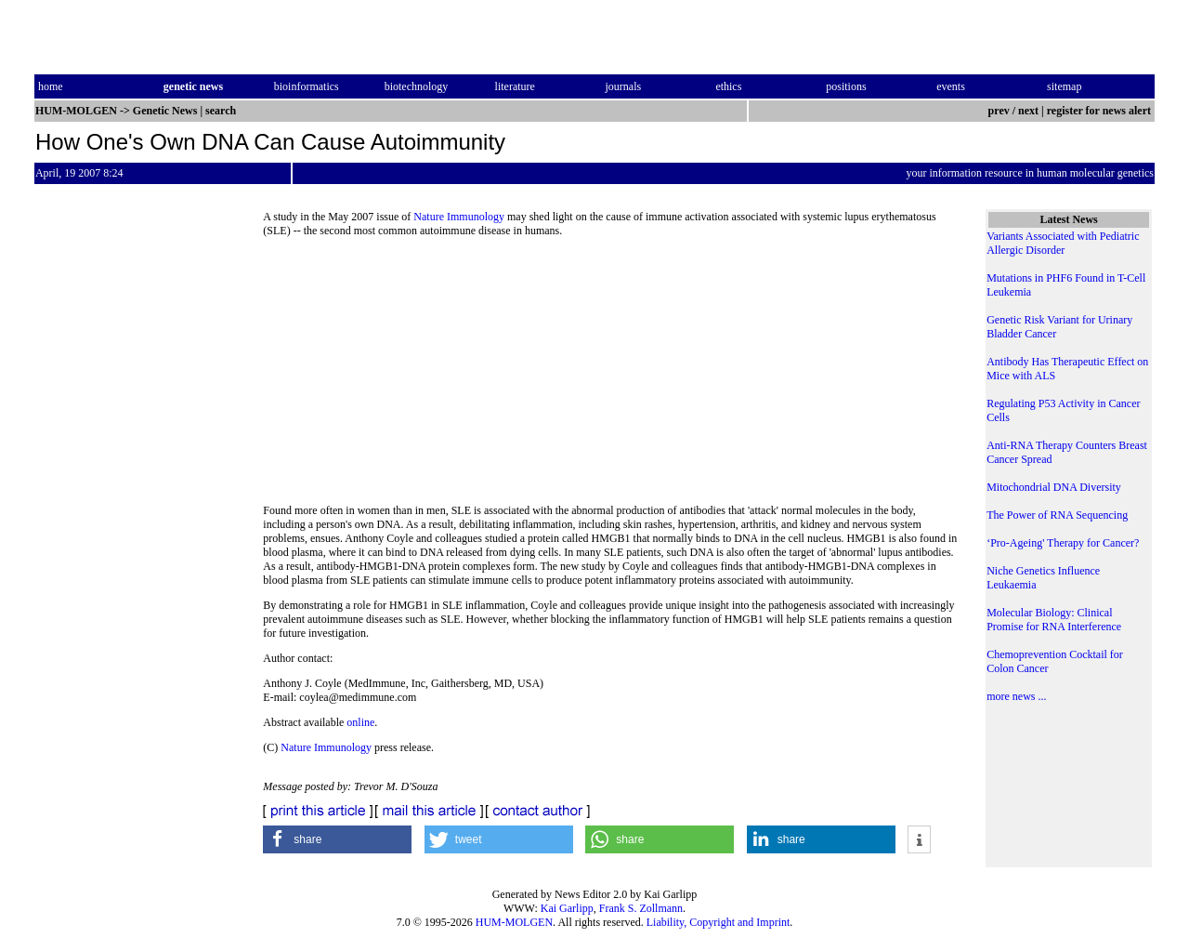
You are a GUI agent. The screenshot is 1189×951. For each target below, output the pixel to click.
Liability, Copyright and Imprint (718, 922)
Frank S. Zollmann (641, 908)
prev (999, 110)
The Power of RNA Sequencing (1057, 515)
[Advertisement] (611, 376)
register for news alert (1100, 110)
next (1028, 110)
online (360, 722)
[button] (337, 839)
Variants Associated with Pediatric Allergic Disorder (1062, 243)
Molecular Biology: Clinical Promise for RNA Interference (1053, 619)
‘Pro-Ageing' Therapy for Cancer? (1062, 542)
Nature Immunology (458, 216)
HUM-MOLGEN (514, 922)
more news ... (1016, 696)
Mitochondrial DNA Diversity (1053, 487)
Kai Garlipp (567, 908)
